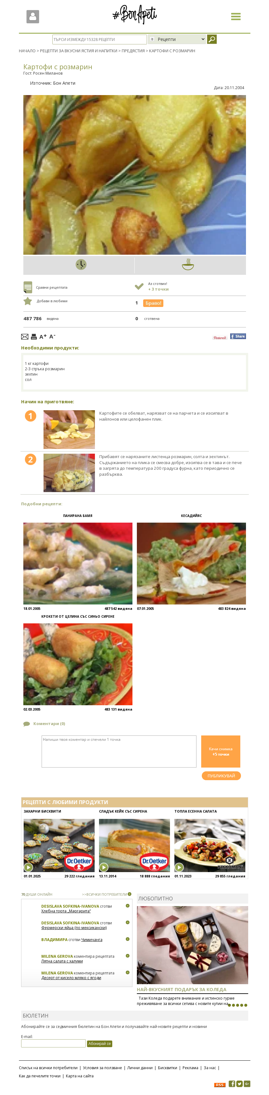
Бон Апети (64, 83)
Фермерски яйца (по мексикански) (74, 927)
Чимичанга (91, 939)
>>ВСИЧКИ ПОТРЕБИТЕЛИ (104, 894)
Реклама (190, 1067)
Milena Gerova (57, 956)
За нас (210, 1067)
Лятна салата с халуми (62, 961)
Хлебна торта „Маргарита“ (66, 911)
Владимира (54, 939)
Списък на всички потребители (48, 1067)
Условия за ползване (102, 1067)
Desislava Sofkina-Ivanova (70, 906)
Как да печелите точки (40, 1075)
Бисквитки (167, 1067)
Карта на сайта (80, 1075)
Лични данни (140, 1067)
